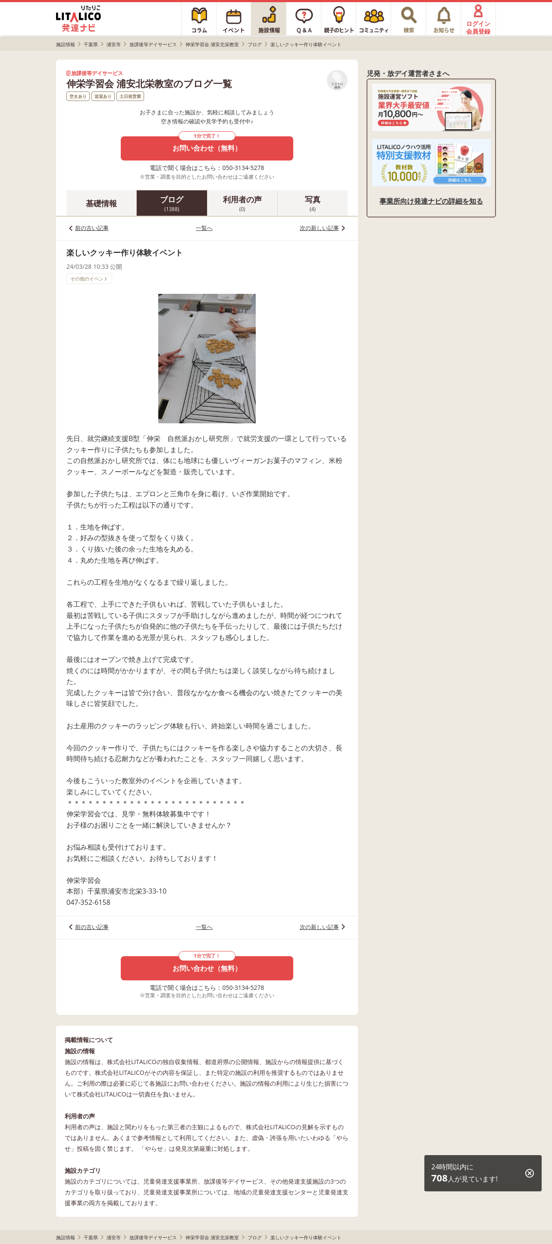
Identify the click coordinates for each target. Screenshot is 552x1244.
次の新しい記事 (319, 228)
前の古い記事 (92, 228)
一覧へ (204, 228)
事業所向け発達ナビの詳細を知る (431, 201)
